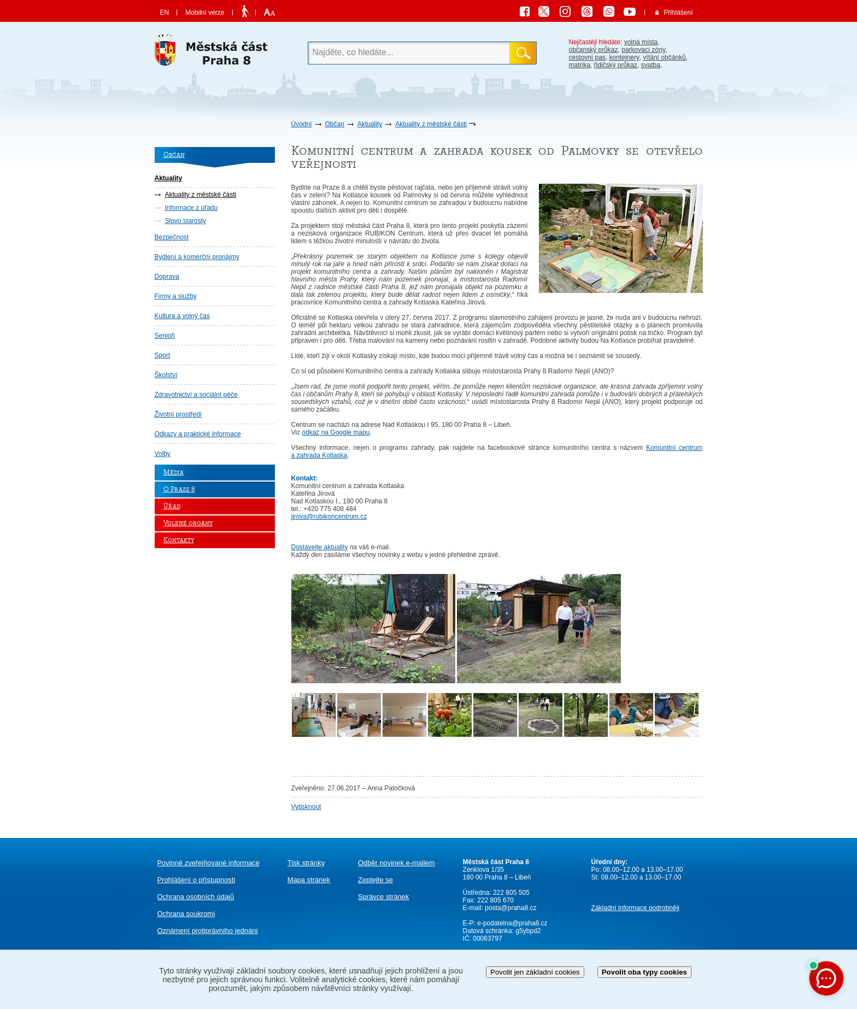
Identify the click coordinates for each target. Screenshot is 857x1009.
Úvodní (301, 124)
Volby (163, 453)
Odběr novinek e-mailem (396, 863)
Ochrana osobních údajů (195, 897)
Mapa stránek (308, 880)
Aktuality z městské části (431, 124)
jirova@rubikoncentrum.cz (329, 516)
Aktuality (369, 124)
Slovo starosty (185, 221)
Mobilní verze (204, 12)
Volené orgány (188, 523)
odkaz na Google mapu (335, 432)
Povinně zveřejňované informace (208, 863)
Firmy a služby (176, 296)
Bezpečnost (172, 237)
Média (173, 472)
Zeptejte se (375, 880)
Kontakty (178, 540)
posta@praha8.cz (510, 908)
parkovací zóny (643, 50)
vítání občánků (664, 57)
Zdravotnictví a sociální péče (196, 394)
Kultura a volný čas (182, 316)
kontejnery (624, 57)
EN (164, 12)
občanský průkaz (593, 50)
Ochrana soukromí (186, 914)
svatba (650, 65)
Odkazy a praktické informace (198, 434)
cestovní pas (587, 57)
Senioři (165, 335)
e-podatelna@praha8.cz (512, 923)
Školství (166, 375)
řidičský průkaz (615, 65)
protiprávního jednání (207, 930)
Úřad (171, 506)
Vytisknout (306, 807)
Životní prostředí (178, 414)
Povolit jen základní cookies (535, 972)
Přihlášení (678, 12)
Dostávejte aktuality (319, 547)
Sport (163, 355)
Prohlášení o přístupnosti (196, 880)
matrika (579, 65)
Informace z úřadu (191, 208)
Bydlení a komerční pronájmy (197, 257)
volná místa (641, 42)
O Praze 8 (179, 489)
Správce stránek (383, 897)
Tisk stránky (306, 863)
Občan (334, 124)
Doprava (167, 276)
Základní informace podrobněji (635, 908)
